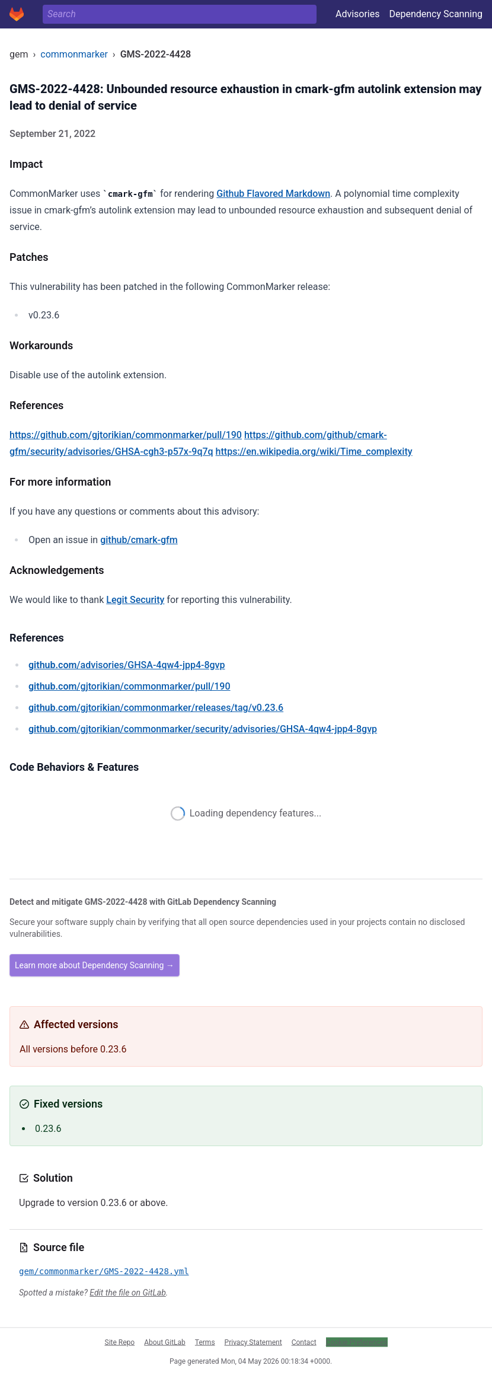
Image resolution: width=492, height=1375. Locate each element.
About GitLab (165, 1342)
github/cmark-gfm (139, 539)
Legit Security (135, 599)
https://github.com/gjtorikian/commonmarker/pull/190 (125, 435)
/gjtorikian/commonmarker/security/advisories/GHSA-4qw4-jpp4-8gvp (202, 729)
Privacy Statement (253, 1342)
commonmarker (74, 54)
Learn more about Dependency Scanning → (94, 965)
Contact (304, 1342)
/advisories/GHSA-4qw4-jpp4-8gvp (126, 665)
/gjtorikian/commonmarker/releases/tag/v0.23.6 (155, 707)
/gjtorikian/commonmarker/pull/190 (129, 686)
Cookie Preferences (357, 1342)
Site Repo (120, 1342)
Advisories (358, 14)
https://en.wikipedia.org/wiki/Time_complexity (314, 451)
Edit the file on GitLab (127, 1292)
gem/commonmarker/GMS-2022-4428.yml (104, 1271)
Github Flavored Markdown (273, 193)
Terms (205, 1342)
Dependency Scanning (436, 14)
